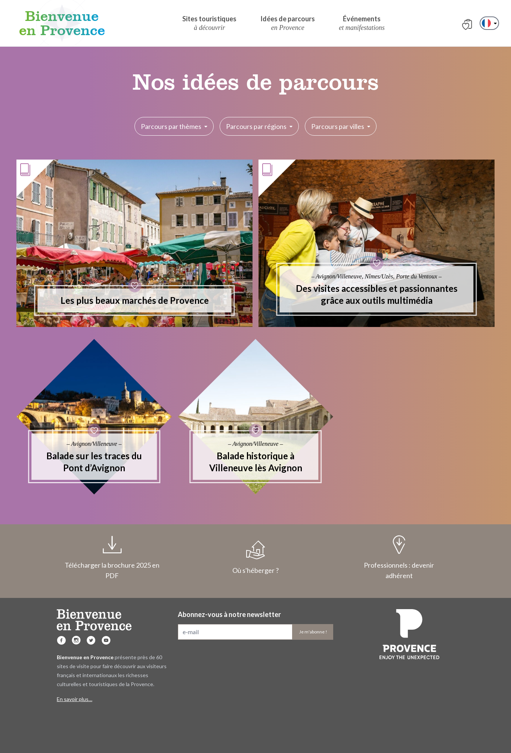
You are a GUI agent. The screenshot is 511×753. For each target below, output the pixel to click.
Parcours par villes (340, 126)
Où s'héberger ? (255, 557)
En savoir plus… (74, 699)
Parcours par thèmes (174, 126)
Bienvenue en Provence (62, 23)
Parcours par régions (259, 126)
